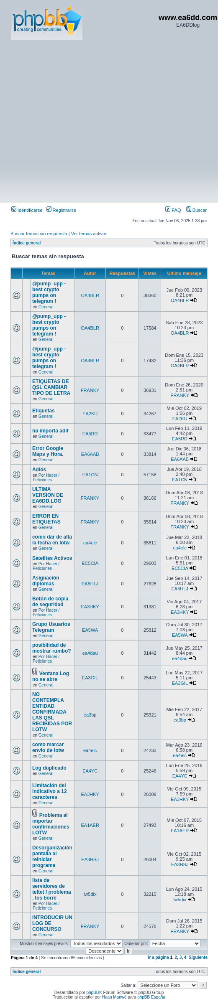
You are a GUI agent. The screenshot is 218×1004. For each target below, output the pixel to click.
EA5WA (90, 630)
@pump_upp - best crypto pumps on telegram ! (49, 292)
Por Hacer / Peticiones (46, 477)
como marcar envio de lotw (48, 747)
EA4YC (89, 770)
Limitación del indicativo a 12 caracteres (49, 791)
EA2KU (89, 413)
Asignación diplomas (45, 581)
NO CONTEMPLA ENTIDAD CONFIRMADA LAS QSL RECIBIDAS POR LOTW (52, 711)
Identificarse (26, 210)
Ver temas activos (89, 233)
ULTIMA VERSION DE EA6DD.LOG (47, 495)
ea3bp (90, 714)
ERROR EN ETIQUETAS (46, 519)
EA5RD (90, 433)
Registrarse (61, 210)
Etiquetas (43, 411)
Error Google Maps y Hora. (48, 451)
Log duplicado (49, 768)
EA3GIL (90, 677)
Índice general (27, 243)
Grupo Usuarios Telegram (51, 627)
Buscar (196, 210)
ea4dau (90, 653)
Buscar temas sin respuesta (38, 233)
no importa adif (50, 431)
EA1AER (90, 825)
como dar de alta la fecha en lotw (52, 540)
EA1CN (90, 474)
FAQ (173, 210)
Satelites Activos (52, 558)
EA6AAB (90, 454)
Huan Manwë (114, 997)
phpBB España (151, 997)
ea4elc (90, 542)
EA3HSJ (90, 859)
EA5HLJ (90, 583)
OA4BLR (90, 295)
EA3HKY (90, 606)
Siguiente (198, 957)
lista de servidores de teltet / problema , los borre (51, 889)
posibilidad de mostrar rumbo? (51, 648)
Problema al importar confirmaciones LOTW (50, 824)
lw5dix (90, 894)
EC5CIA (90, 563)
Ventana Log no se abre (50, 676)
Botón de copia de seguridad (50, 601)
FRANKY (90, 390)
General (46, 307)
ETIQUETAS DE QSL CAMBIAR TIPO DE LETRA (51, 387)
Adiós (39, 470)
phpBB (92, 992)
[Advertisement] (78, 120)
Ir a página (158, 957)
